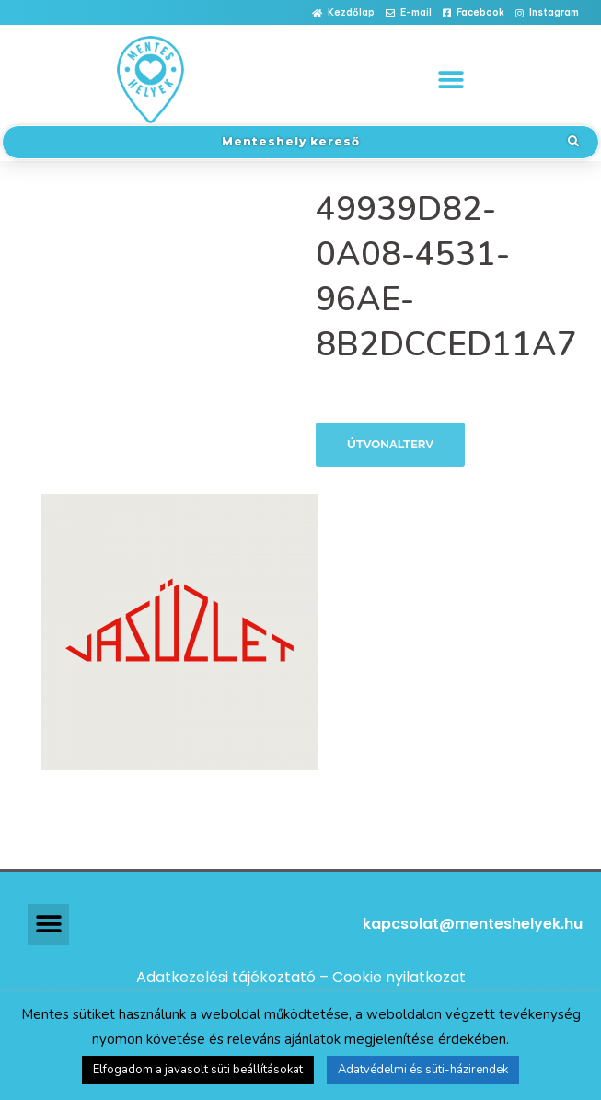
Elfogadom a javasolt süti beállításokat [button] (198, 1069)
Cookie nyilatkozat (399, 977)
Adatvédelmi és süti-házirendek (423, 1069)
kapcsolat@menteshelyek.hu (473, 923)
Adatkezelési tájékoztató (226, 977)
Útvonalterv (390, 444)
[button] (343, 13)
